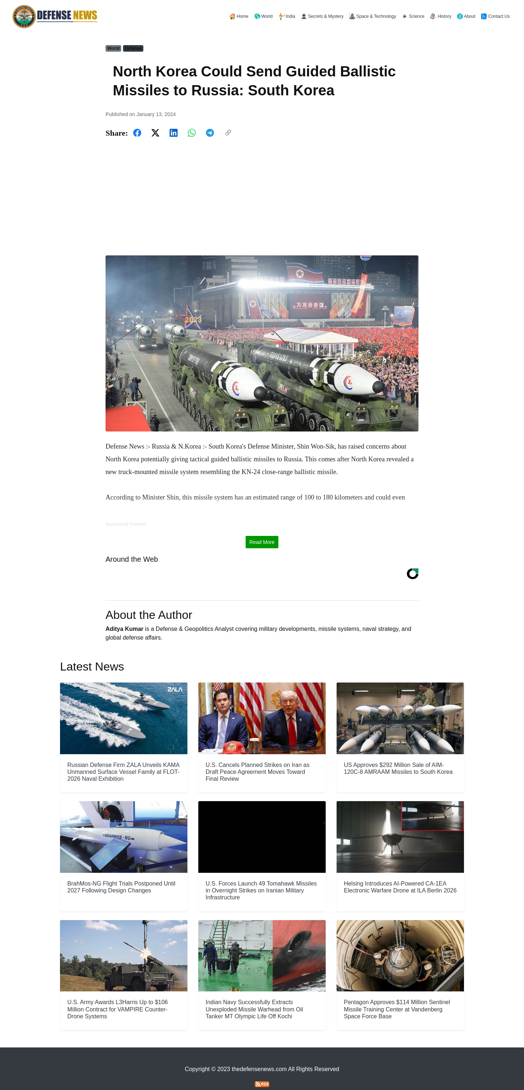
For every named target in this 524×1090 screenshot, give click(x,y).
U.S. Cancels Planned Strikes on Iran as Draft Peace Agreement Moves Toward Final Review (257, 756)
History (440, 16)
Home (239, 16)
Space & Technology (372, 16)
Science (413, 16)
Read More (261, 526)
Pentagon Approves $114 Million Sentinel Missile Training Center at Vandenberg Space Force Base (397, 994)
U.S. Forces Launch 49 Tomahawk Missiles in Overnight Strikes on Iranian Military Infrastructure (261, 875)
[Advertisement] (262, 197)
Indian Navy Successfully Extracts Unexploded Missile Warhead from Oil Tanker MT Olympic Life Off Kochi (254, 994)
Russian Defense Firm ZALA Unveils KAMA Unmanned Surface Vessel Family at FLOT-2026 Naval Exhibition (123, 756)
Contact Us (495, 16)
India (286, 16)
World (263, 16)
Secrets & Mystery (322, 16)
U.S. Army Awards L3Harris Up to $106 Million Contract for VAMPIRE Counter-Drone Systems (117, 994)
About (466, 16)
